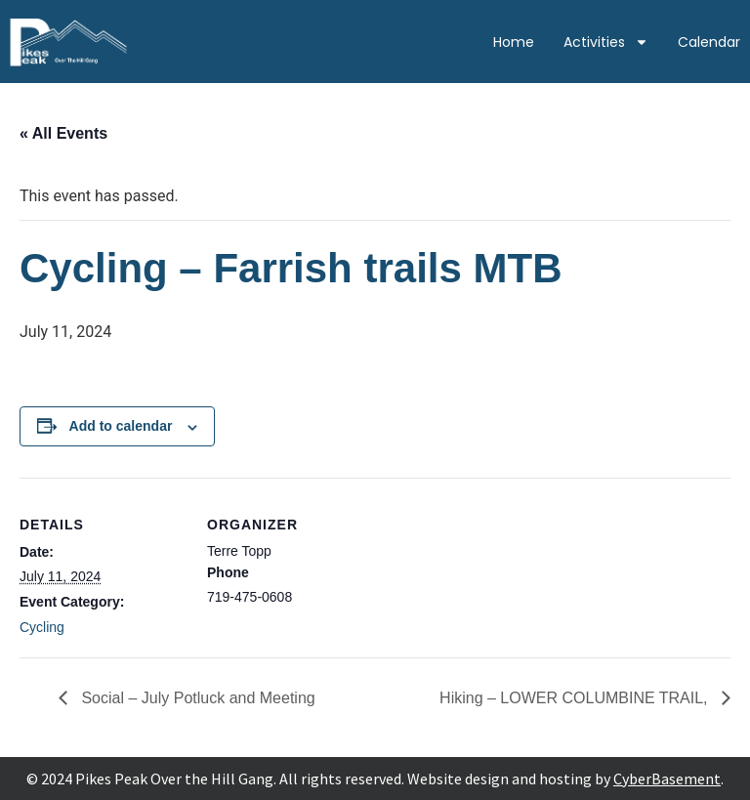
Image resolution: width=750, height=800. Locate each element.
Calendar (709, 42)
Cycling (42, 627)
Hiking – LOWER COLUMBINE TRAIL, (575, 698)
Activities (605, 42)
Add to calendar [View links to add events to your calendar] (121, 426)
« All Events (63, 133)
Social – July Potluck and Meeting (196, 698)
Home (513, 42)
